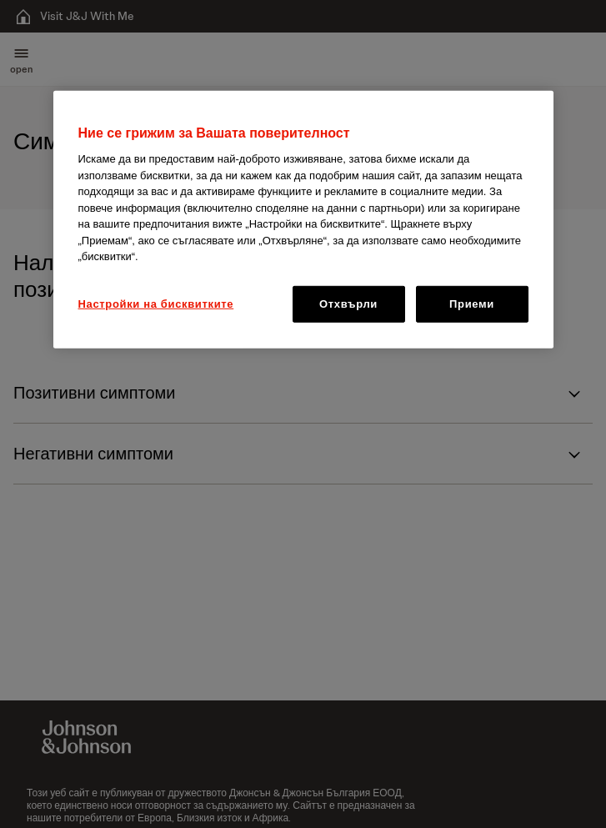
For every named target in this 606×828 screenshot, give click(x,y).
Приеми (471, 304)
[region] (303, 220)
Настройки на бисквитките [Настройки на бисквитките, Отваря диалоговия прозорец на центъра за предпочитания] (156, 304)
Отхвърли (348, 304)
